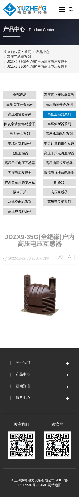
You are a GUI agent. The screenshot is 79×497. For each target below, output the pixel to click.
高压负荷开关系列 (19, 104)
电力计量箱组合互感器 (59, 144)
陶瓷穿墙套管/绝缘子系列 (19, 125)
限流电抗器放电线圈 (59, 172)
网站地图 (54, 485)
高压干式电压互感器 (20, 163)
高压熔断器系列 (59, 124)
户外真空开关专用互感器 (20, 183)
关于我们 (23, 363)
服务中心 (23, 398)
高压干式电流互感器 (59, 153)
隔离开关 (20, 192)
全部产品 (20, 95)
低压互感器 (19, 153)
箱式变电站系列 (20, 202)
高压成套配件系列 (59, 134)
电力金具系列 (20, 134)
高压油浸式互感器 (59, 163)
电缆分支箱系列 (20, 143)
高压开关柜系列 (59, 202)
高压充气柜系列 (20, 211)
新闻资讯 (23, 386)
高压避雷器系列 (20, 114)
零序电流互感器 (20, 172)
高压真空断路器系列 (59, 95)
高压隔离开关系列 (59, 104)
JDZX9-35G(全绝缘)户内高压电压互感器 (37, 61)
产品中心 (43, 52)
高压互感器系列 (19, 57)
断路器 (59, 182)
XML (43, 485)
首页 (27, 52)
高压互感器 (59, 192)
